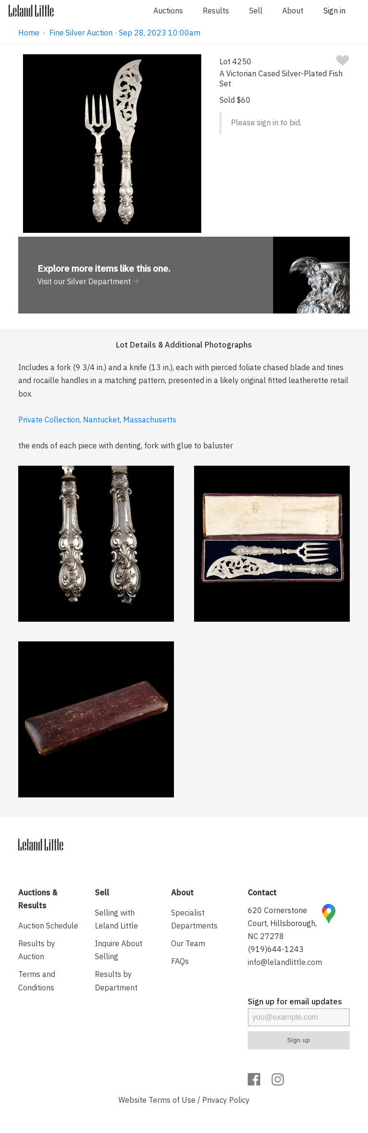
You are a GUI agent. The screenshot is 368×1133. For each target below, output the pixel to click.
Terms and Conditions (36, 980)
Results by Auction (36, 950)
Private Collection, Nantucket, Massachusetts (97, 419)
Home (28, 32)
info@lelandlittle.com (285, 962)
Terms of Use (172, 1100)
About (292, 10)
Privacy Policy (226, 1100)
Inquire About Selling (118, 950)
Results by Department (116, 980)
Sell (256, 10)
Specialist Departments (194, 919)
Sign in (334, 10)
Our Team (188, 943)
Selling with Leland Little (116, 919)
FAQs (180, 961)
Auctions (168, 10)
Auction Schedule (48, 925)
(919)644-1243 (276, 949)
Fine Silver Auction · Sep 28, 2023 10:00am (124, 32)
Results (216, 10)
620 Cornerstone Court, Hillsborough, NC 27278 (282, 923)
